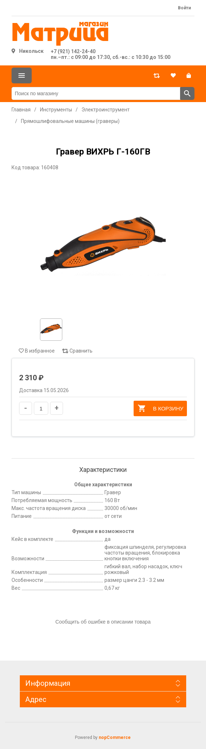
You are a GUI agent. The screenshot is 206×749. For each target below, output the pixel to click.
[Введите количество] (41, 408)
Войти (184, 7)
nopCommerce (115, 737)
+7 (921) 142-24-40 (73, 51)
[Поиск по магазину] (96, 93)
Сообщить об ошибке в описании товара (103, 622)
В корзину (160, 408)
